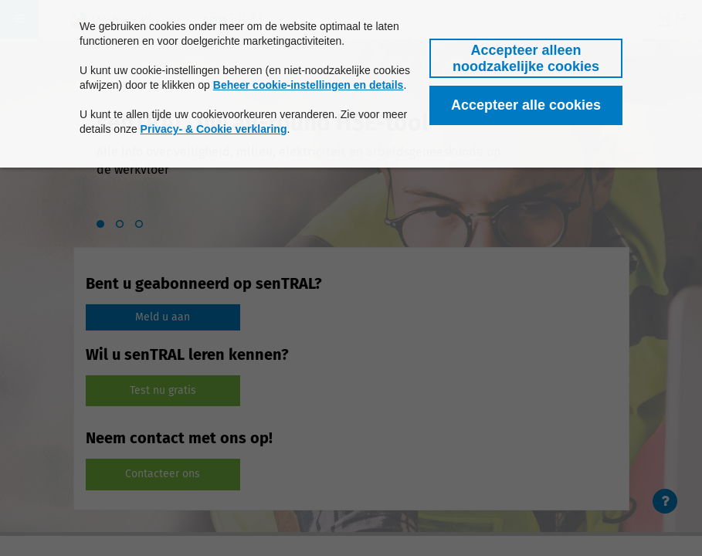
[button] (525, 58)
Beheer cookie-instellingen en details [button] (308, 85)
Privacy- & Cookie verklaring (214, 129)
